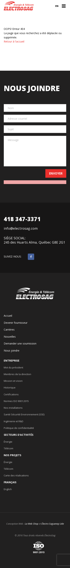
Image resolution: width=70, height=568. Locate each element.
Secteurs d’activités (18, 434)
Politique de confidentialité (19, 427)
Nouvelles (10, 336)
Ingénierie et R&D (13, 421)
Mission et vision (13, 380)
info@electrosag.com (21, 228)
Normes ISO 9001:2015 (16, 401)
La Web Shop (31, 523)
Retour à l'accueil (14, 41)
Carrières (9, 329)
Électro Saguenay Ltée (52, 523)
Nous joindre (11, 350)
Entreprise (11, 360)
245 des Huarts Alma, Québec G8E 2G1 (34, 242)
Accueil (8, 315)
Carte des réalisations (16, 475)
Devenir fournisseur (15, 322)
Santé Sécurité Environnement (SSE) (24, 414)
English (8, 489)
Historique (9, 387)
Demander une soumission (20, 343)
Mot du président (13, 367)
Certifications (11, 394)
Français (10, 482)
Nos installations (13, 407)
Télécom (8, 448)
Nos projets (12, 455)
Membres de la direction (17, 374)
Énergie (8, 441)
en (56, 6)
